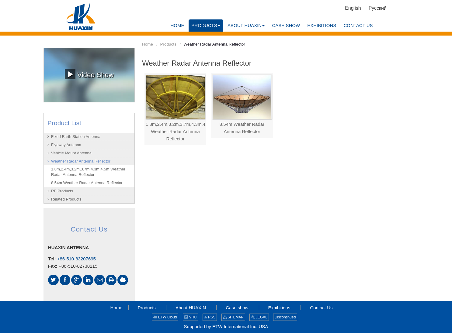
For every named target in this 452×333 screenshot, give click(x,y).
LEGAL (259, 317)
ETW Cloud (165, 317)
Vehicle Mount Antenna (71, 153)
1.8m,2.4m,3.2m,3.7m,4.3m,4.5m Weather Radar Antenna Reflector (175, 131)
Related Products (66, 199)
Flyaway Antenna (66, 144)
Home (147, 44)
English (353, 8)
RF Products (62, 191)
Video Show (89, 74)
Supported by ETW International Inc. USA (226, 326)
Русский (378, 8)
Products (168, 44)
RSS (209, 317)
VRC (190, 317)
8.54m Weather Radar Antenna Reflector (242, 128)
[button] (206, 25)
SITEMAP (233, 317)
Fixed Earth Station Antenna (75, 136)
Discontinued (285, 317)
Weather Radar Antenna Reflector (80, 161)
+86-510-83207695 (76, 258)
